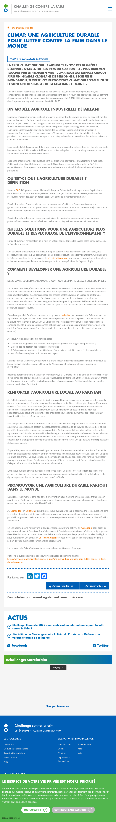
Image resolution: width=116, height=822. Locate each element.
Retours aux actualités (20, 27)
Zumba (61, 748)
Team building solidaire (14, 753)
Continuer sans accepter (73, 810)
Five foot (62, 753)
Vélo (80, 753)
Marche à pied (84, 744)
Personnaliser (11, 818)
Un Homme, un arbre (49, 537)
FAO (18, 190)
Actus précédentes (62, 585)
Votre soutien (10, 757)
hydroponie (87, 527)
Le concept (9, 744)
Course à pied (64, 744)
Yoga (80, 748)
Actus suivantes (94, 585)
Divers (45, 58)
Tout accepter (35, 810)
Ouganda (30, 510)
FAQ (6, 762)
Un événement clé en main (16, 748)
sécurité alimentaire (58, 258)
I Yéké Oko (66, 315)
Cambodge (16, 510)
